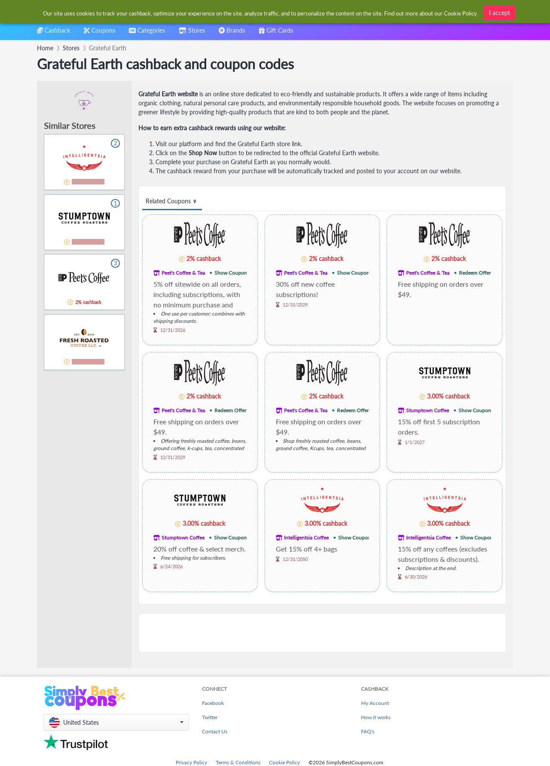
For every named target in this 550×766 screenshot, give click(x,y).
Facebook (213, 703)
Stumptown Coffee (427, 410)
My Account (375, 703)
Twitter (209, 717)
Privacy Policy (191, 762)
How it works (376, 717)
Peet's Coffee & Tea (183, 273)
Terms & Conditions (238, 762)
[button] (116, 722)
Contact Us (214, 731)
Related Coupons (172, 201)
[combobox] (261, 12)
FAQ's (367, 731)
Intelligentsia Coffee (306, 537)
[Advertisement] (322, 632)
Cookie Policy (284, 762)
